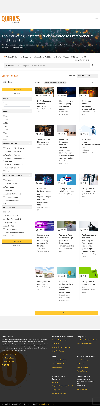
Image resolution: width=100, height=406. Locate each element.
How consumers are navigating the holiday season (66, 105)
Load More (66, 313)
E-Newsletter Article (11, 215)
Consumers (8, 204)
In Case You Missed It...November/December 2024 (89, 143)
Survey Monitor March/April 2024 (88, 189)
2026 (5, 116)
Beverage (7, 190)
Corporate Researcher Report (62, 386)
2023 (5, 126)
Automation (8, 171)
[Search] (53, 65)
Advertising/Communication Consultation (14, 159)
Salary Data (56, 389)
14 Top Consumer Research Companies (44, 103)
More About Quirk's (9, 354)
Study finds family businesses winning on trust (88, 105)
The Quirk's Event (8, 358)
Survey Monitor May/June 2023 (43, 282)
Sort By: (72, 75)
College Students (10, 197)
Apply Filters (17, 89)
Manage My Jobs (82, 367)
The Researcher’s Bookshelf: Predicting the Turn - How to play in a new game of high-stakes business (89, 243)
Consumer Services (11, 200)
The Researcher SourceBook (87, 340)
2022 (5, 130)
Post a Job (80, 363)
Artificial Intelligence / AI (13, 164)
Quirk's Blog (8, 226)
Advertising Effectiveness (13, 148)
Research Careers (10, 229)
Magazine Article (10, 222)
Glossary (55, 382)
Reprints (51, 404)
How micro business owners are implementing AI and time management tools (44, 196)
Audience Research (11, 168)
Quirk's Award (57, 367)
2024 (5, 123)
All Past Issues (57, 343)
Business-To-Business (12, 194)
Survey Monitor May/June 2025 (43, 140)
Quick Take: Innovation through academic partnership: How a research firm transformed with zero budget (66, 148)
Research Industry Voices (13, 232)
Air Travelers (8, 180)
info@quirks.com (82, 390)
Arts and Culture (10, 183)
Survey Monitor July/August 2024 (66, 189)
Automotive (8, 187)
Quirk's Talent (82, 371)
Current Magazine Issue (60, 340)
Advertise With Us (8, 361)
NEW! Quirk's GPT (82, 60)
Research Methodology (12, 236)
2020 (5, 136)
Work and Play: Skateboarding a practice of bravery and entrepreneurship (66, 240)
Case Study (8, 212)
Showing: (38, 82)
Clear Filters (16, 93)
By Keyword (10, 65)
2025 (5, 119)
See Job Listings (82, 360)
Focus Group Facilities (84, 343)
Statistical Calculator (59, 393)
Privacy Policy (42, 404)
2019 (5, 140)
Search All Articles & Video (61, 347)
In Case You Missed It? (12, 219)
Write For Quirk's (58, 351)
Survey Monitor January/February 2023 (89, 284)
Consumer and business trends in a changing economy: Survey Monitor (44, 240)
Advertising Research (12, 151)
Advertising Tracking (11, 155)
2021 (5, 133)
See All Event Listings (59, 360)
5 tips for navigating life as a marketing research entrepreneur (66, 287)
